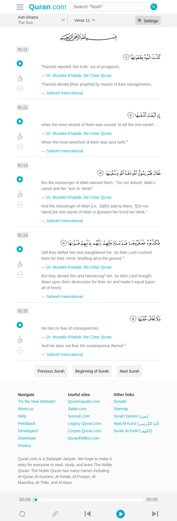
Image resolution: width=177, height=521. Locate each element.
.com (48, 7)
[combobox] (113, 6)
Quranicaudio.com (84, 401)
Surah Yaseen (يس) (131, 416)
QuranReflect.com (84, 438)
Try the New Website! (37, 401)
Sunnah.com (79, 416)
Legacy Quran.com (84, 423)
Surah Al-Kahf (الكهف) (133, 431)
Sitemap (121, 409)
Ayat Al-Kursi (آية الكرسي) (136, 423)
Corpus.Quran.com (84, 431)
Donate (120, 401)
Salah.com (77, 409)
